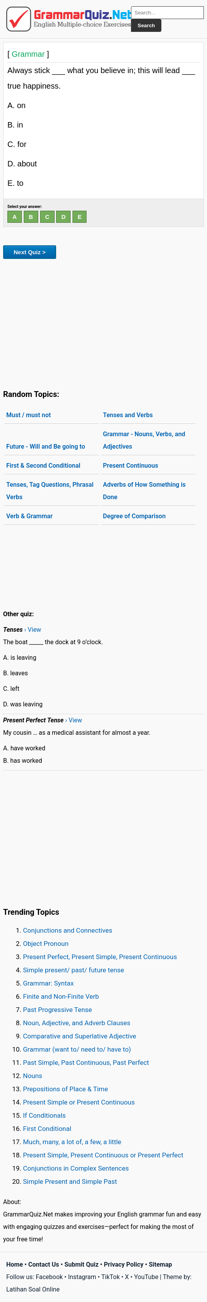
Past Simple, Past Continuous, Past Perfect (86, 1062)
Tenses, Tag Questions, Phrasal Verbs (50, 491)
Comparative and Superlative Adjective (79, 1036)
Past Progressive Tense (57, 1010)
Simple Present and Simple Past (70, 1181)
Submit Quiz (81, 1264)
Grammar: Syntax (48, 983)
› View (32, 629)
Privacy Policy (123, 1264)
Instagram (82, 1277)
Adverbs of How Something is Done (144, 491)
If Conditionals (44, 1115)
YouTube (146, 1277)
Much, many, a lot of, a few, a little (72, 1142)
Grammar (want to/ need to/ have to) (77, 1049)
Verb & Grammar (29, 516)
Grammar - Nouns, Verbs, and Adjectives (144, 440)
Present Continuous (130, 465)
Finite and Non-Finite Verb (61, 996)
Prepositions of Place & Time (65, 1089)
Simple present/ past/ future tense (73, 970)
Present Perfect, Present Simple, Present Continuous (100, 957)
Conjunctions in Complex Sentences (76, 1168)
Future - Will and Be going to (45, 446)
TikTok (110, 1277)
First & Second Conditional (43, 465)
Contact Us (43, 1264)
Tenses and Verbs (128, 415)
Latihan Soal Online (33, 1289)
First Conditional (47, 1128)
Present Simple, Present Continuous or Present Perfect (103, 1155)
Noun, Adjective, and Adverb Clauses (76, 1023)
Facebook (49, 1277)
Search (146, 25)
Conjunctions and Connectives (67, 930)
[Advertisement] (103, 322)
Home (14, 1264)
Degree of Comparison (134, 516)
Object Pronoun (46, 943)
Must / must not (28, 415)
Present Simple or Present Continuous (79, 1102)
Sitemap (160, 1264)
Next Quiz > (30, 252)
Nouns (32, 1076)
